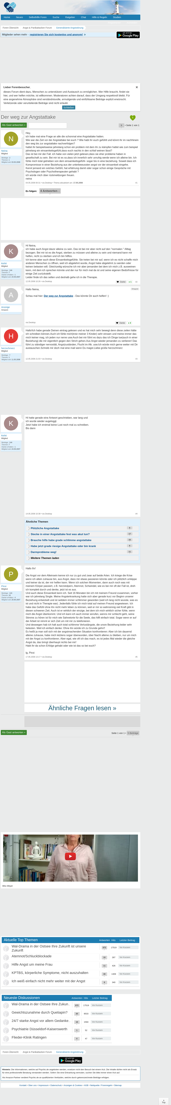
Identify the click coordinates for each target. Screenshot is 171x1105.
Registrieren (114, 22)
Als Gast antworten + (14, 125)
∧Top (163, 1101)
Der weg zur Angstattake (28, 117)
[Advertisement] (82, 681)
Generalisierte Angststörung (69, 1052)
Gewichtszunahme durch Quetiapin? (40, 1012)
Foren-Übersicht (10, 1052)
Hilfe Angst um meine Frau (32, 964)
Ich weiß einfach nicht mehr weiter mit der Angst (48, 981)
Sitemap (118, 1085)
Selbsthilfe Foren (38, 17)
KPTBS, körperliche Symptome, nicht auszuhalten (50, 973)
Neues (19, 17)
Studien (117, 17)
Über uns (32, 1085)
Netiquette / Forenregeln (101, 1085)
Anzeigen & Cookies (73, 1085)
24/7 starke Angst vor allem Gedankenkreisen (47, 1021)
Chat (83, 17)
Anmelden (132, 22)
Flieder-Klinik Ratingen (29, 1037)
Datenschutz (56, 1085)
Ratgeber (70, 17)
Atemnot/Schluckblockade (31, 956)
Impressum (43, 1085)
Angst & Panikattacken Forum (37, 1052)
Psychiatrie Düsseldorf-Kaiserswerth (39, 1029)
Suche (56, 17)
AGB (86, 1085)
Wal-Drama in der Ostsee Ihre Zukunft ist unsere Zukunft (55, 1004)
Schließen (68, 107)
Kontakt (23, 1085)
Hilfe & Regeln (99, 17)
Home (7, 17)
